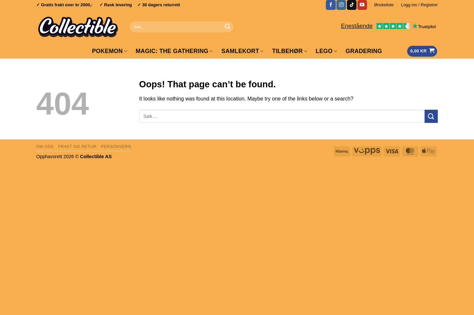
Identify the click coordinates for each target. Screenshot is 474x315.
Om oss (45, 146)
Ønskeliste (384, 4)
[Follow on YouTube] (362, 5)
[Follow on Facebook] (330, 5)
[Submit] (227, 27)
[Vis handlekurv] (422, 51)
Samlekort (243, 51)
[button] (419, 5)
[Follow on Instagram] (341, 5)
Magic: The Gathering (174, 51)
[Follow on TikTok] (351, 5)
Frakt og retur (77, 146)
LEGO (326, 51)
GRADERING (364, 51)
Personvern (116, 146)
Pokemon (109, 51)
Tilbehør (289, 51)
